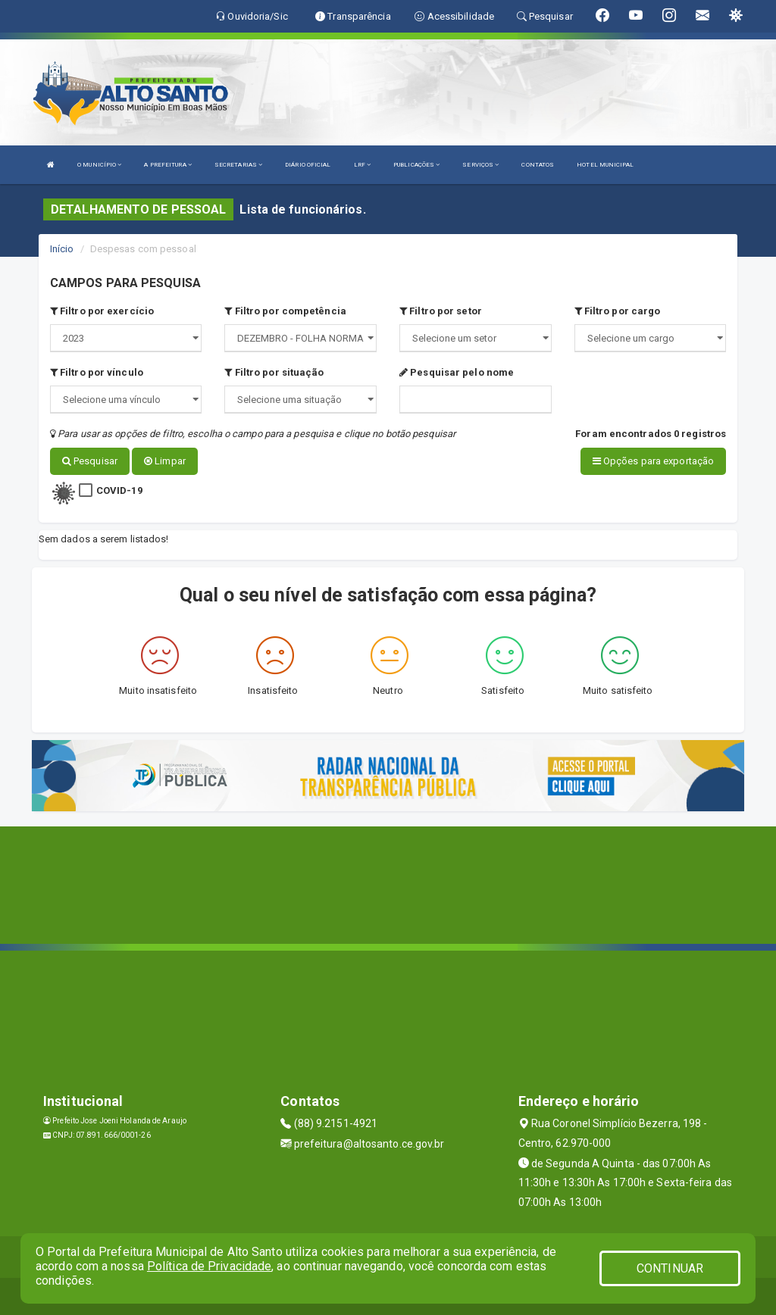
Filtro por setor (440, 311)
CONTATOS (537, 164)
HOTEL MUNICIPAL (605, 164)
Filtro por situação (274, 372)
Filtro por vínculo (96, 372)
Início (62, 249)
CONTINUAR (670, 1268)
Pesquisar (89, 461)
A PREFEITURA (167, 164)
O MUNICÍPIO (99, 164)
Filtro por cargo (617, 311)
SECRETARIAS (238, 164)
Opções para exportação (653, 461)
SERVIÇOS (480, 164)
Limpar (165, 461)
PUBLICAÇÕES (416, 164)
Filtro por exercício (102, 311)
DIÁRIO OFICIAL (307, 164)
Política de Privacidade (209, 1266)
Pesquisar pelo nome (456, 372)
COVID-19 (119, 489)
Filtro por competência (285, 311)
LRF (362, 164)
